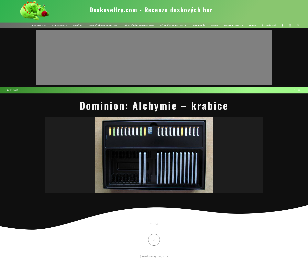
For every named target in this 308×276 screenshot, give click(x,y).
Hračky (78, 25)
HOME (252, 25)
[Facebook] (282, 25)
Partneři (199, 25)
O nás (214, 25)
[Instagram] (290, 25)
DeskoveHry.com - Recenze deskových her (151, 10)
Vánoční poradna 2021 (139, 25)
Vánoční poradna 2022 (103, 25)
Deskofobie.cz (233, 25)
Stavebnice (59, 25)
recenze (37, 25)
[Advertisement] (154, 57)
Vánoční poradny (172, 25)
